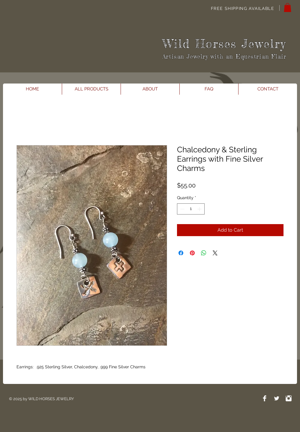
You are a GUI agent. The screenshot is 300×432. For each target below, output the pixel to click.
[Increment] (200, 209)
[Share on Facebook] (180, 253)
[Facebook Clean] (265, 398)
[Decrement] (181, 209)
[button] (287, 7)
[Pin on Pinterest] (192, 253)
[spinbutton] (190, 209)
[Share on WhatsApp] (203, 253)
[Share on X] (215, 253)
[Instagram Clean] (289, 398)
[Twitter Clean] (277, 398)
